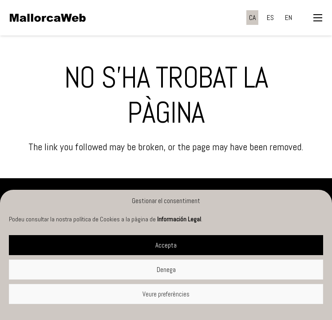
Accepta (166, 245)
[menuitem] (252, 17)
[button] (317, 17)
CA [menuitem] (252, 17)
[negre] (48, 18)
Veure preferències (166, 294)
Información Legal (179, 219)
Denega (166, 269)
